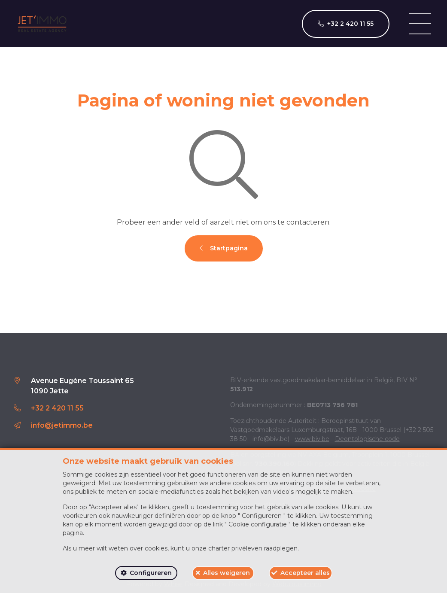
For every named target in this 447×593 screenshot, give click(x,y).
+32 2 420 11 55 (57, 408)
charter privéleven (235, 548)
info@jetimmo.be (62, 425)
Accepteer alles (305, 573)
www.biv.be (312, 439)
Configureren (151, 573)
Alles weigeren (226, 573)
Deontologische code (367, 439)
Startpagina (224, 248)
